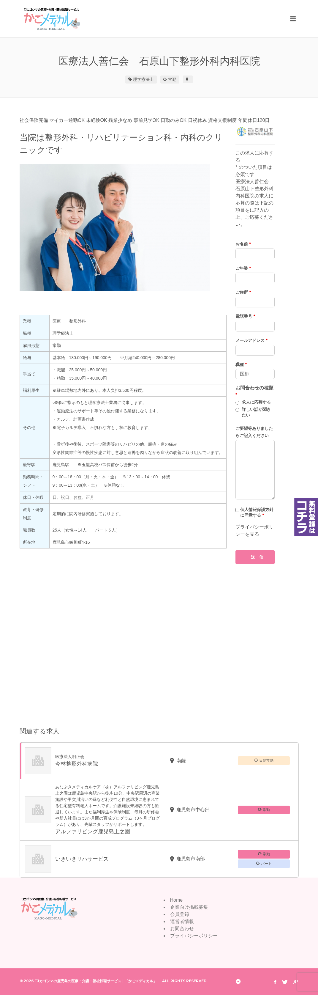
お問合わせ (182, 928)
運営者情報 (182, 921)
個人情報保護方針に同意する (256, 512)
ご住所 (243, 292)
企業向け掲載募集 (189, 907)
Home (176, 900)
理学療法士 (143, 79)
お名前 (243, 244)
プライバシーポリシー (194, 935)
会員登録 (179, 914)
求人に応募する (256, 402)
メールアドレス (251, 340)
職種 (241, 364)
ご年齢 (243, 268)
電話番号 (245, 316)
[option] (123, 227)
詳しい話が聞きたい (256, 412)
